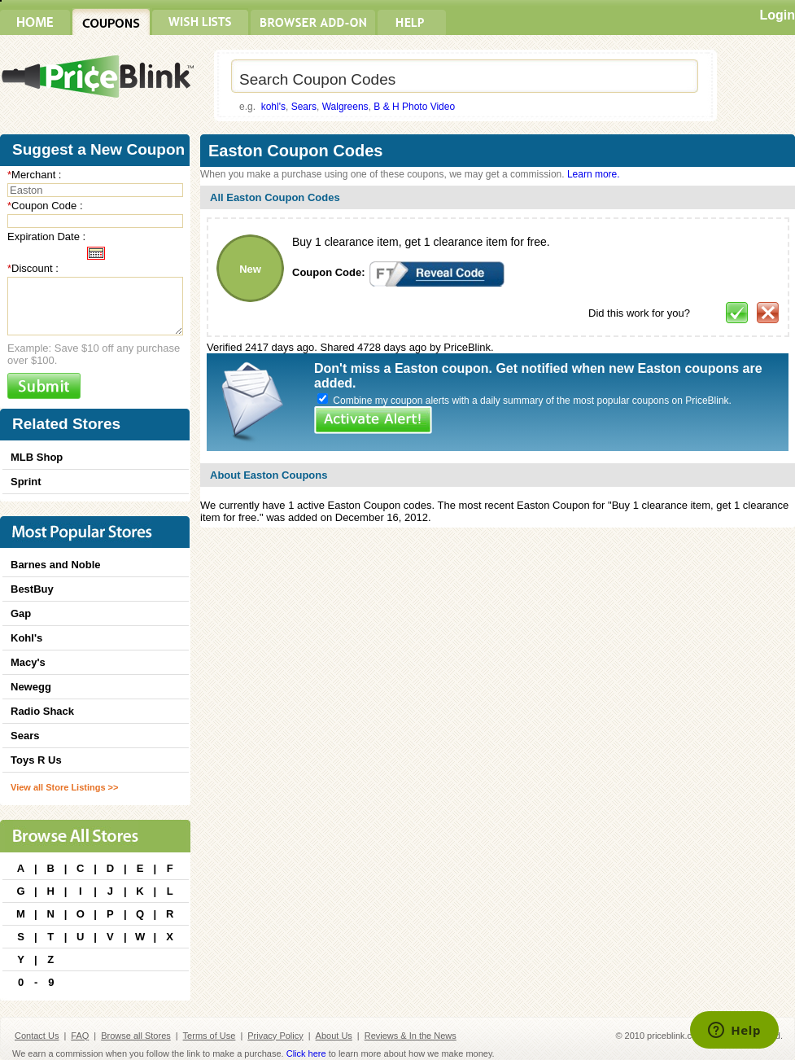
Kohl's (26, 638)
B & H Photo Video (414, 106)
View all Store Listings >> (64, 787)
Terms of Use (209, 1035)
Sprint (26, 481)
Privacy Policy (275, 1035)
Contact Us (37, 1035)
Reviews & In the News (410, 1035)
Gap (21, 613)
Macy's (28, 662)
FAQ (80, 1035)
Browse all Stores (136, 1035)
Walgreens (345, 106)
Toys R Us (36, 760)
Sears (304, 106)
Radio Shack (42, 711)
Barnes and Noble (56, 564)
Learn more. (593, 174)
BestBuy (32, 589)
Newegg (31, 687)
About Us (334, 1035)
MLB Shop (37, 457)
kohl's (273, 106)
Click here (306, 1053)
